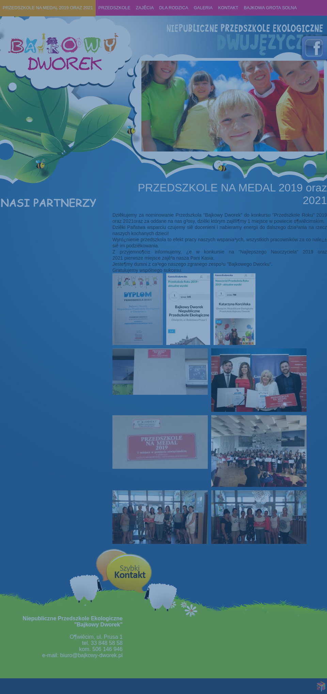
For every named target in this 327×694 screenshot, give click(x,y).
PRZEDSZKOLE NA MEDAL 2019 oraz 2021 (48, 7)
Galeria (203, 7)
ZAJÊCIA (145, 7)
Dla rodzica (173, 7)
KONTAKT (228, 7)
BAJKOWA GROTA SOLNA (270, 7)
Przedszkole (114, 7)
